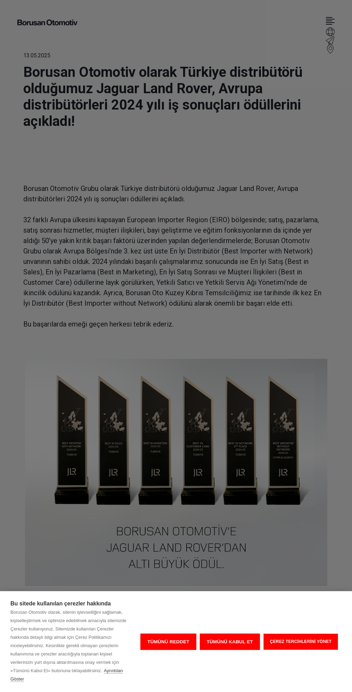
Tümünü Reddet (168, 641)
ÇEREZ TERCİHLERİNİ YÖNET (300, 641)
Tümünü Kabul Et (229, 641)
